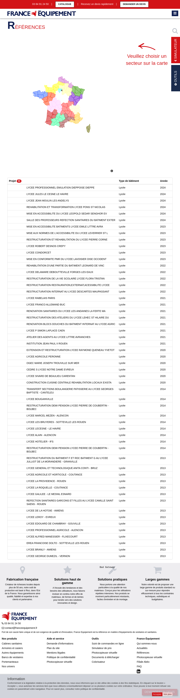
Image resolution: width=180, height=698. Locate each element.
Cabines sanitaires (12, 643)
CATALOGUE (64, 4)
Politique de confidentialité (61, 657)
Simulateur (175, 50)
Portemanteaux (10, 661)
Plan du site (53, 648)
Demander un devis (134, 4)
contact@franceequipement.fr (19, 628)
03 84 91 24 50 (11, 623)
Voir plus (167, 694)
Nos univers (8, 666)
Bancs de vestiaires (12, 657)
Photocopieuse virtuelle (59, 661)
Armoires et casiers (12, 648)
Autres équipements (13, 652)
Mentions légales (56, 652)
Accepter (157, 694)
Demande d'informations (60, 643)
